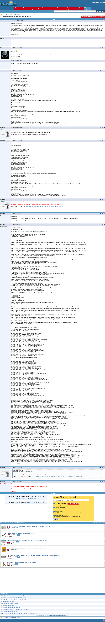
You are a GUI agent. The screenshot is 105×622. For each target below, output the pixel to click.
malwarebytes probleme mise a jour (10, 603)
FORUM (87, 8)
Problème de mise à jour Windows (10, 611)
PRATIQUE (26, 8)
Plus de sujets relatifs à (52, 615)
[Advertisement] (52, 581)
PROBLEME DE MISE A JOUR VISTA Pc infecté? (14, 599)
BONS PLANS (61, 8)
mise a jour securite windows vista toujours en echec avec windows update (19, 613)
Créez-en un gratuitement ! (36, 502)
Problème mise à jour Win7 (8, 601)
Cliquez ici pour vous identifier (26, 498)
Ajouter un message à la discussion (93, 16)
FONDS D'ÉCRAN (72, 8)
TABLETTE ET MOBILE (49, 8)
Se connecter (101, 2)
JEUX (81, 8)
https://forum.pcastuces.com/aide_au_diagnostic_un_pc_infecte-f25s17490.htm (44, 206)
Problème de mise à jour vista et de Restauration (13, 595)
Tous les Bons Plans (99, 522)
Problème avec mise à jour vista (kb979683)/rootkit (14, 597)
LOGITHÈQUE (36, 8)
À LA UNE (18, 8)
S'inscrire (94, 2)
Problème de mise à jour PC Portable (11, 607)
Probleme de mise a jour (8, 605)
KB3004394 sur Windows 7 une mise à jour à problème (15, 609)
